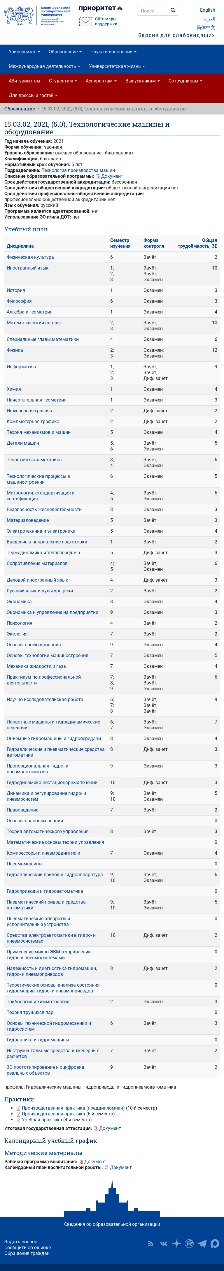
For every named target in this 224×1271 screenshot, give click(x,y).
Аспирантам (101, 81)
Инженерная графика (30, 410)
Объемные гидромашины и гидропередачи (54, 738)
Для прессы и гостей (33, 95)
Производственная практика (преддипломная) (73, 1108)
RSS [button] (150, 1243)
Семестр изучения (120, 243)
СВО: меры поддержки (106, 22)
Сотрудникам (185, 81)
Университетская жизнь (117, 66)
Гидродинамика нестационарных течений (52, 782)
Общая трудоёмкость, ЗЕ (197, 243)
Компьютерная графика (33, 421)
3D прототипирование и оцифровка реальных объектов (45, 1070)
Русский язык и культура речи (40, 591)
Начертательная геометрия (36, 400)
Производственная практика (53, 1114)
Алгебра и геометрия (29, 312)
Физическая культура (30, 257)
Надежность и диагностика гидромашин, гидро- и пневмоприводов (52, 971)
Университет (24, 51)
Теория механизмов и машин (39, 432)
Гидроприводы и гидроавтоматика (45, 891)
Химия (14, 389)
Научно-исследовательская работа (45, 699)
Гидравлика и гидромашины (38, 1040)
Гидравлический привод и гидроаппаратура (55, 874)
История (16, 290)
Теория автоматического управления (48, 831)
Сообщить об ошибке (27, 1247)
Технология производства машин (78, 170)
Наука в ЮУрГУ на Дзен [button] (176, 1243)
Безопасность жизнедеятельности (44, 509)
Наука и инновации (113, 51)
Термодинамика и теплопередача (43, 552)
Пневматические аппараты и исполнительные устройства (38, 921)
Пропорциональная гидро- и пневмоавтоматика (37, 768)
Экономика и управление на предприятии (52, 612)
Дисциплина (20, 246)
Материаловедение (28, 520)
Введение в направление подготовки (47, 542)
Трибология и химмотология (38, 1001)
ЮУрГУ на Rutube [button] (189, 1243)
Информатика (22, 366)
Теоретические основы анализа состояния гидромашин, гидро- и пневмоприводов (53, 988)
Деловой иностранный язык (37, 580)
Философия (19, 301)
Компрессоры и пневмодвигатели (43, 853)
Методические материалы (43, 1152)
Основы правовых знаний (35, 820)
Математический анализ (34, 322)
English (207, 10)
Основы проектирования (34, 644)
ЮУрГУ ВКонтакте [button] (163, 1243)
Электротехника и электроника (41, 531)
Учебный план (26, 229)
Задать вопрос (20, 1241)
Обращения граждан (27, 1253)
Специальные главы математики (43, 339)
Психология (19, 623)
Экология (17, 634)
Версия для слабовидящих (176, 35)
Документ (112, 176)
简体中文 (206, 27)
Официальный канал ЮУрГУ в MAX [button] (215, 1243)
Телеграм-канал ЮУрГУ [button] (202, 1243)
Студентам (63, 81)
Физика (15, 350)
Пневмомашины (24, 864)
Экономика (19, 601)
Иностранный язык (28, 268)
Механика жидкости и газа (36, 666)
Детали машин (23, 443)
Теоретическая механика (34, 459)
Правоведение (22, 810)
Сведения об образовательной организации (112, 1224)
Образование (65, 51)
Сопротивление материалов (37, 563)
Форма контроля (154, 243)
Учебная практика (42, 1119)
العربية (208, 19)
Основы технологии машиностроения (47, 655)
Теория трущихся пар (30, 1012)
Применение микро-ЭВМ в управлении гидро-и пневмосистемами (49, 954)
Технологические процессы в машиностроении (38, 479)
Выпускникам (142, 81)
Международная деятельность (44, 66)
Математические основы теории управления (55, 842)
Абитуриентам (24, 81)
